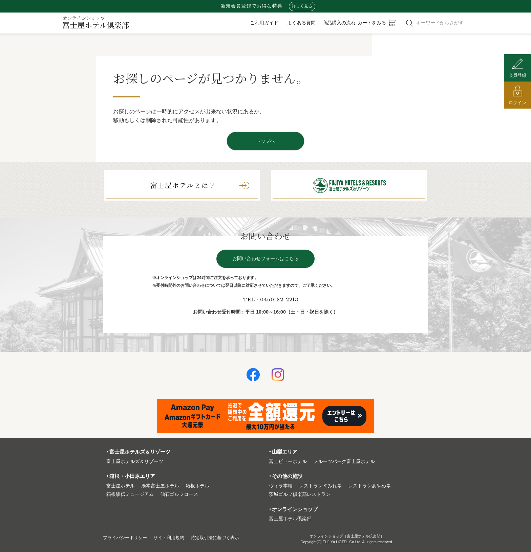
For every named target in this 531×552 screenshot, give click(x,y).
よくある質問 (301, 22)
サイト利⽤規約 (173, 537)
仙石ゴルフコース (179, 494)
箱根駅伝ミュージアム (130, 494)
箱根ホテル (197, 485)
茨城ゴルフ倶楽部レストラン (300, 494)
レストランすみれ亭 (320, 485)
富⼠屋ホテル (120, 485)
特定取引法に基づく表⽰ (222, 537)
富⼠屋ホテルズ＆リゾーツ (134, 461)
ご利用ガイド (264, 22)
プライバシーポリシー (126, 537)
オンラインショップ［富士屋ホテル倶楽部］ (347, 536)
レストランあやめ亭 (369, 485)
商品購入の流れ (339, 22)
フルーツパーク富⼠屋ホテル (344, 461)
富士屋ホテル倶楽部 (95, 22)
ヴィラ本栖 (281, 485)
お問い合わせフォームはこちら (265, 258)
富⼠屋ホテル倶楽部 (290, 518)
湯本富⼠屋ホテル (160, 485)
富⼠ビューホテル (288, 461)
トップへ (265, 141)
